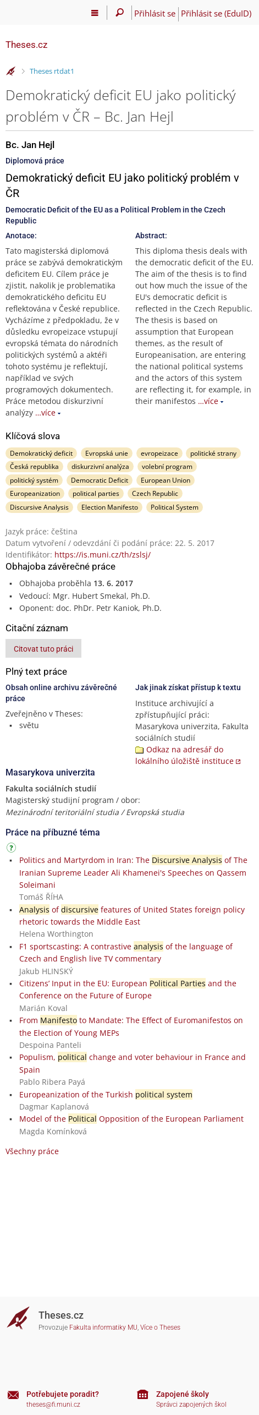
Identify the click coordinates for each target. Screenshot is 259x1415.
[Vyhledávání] (119, 13)
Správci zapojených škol (191, 1404)
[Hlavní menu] (94, 13)
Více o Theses (160, 1327)
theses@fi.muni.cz (53, 1404)
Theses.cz (26, 44)
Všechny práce (32, 1151)
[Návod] (13, 849)
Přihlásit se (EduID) (216, 13)
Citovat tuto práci (43, 648)
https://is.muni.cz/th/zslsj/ (102, 554)
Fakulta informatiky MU (103, 1327)
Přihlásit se (154, 13)
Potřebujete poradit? (62, 1394)
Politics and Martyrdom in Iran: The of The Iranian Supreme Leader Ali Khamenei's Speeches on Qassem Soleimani (133, 872)
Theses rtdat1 (52, 71)
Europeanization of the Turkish (105, 1094)
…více (45, 412)
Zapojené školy (182, 1394)
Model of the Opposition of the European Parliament (131, 1118)
